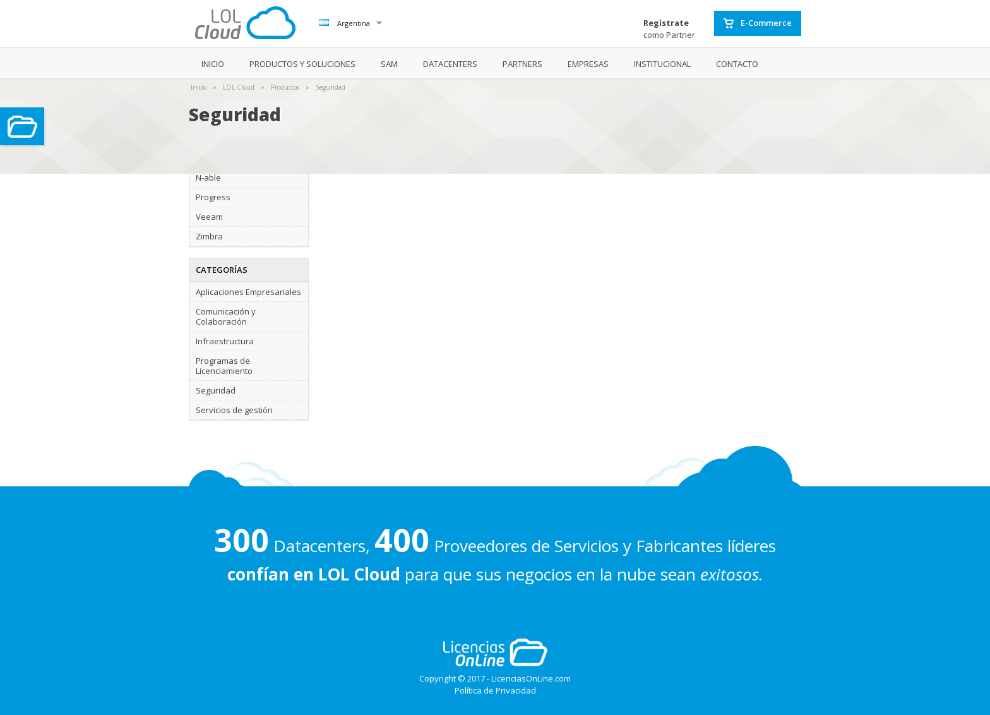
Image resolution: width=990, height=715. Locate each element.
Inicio (198, 87)
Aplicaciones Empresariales (248, 291)
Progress (213, 197)
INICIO (212, 63)
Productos (285, 87)
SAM (389, 63)
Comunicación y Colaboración (226, 316)
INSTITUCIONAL (662, 63)
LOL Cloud (238, 87)
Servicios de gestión (234, 410)
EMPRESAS (588, 63)
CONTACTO (737, 63)
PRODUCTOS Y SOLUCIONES (302, 63)
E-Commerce (758, 23)
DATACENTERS (450, 63)
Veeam (209, 216)
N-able (208, 177)
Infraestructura (225, 341)
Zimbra (209, 236)
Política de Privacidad (495, 690)
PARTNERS (522, 63)
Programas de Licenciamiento (224, 365)
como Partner (669, 28)
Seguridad (330, 87)
